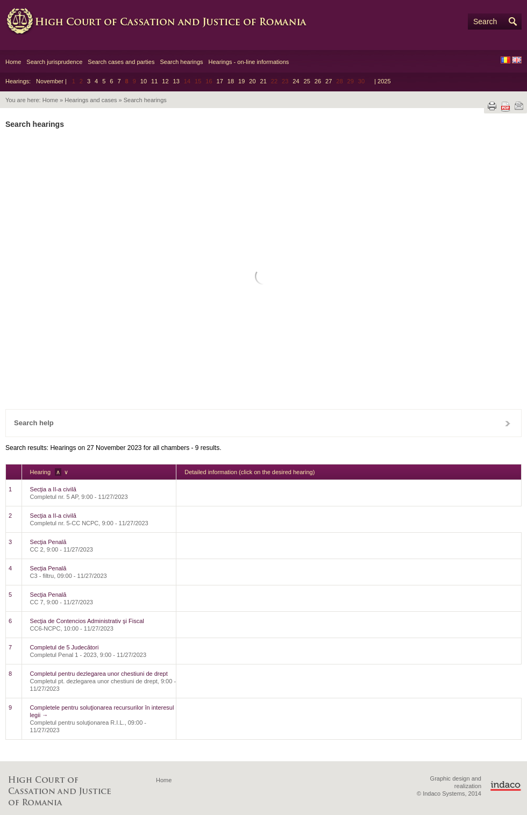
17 (220, 81)
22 (261, 317)
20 (252, 81)
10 (143, 81)
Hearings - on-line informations (249, 62)
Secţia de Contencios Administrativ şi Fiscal (87, 621)
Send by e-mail (519, 106)
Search (485, 21)
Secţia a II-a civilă (53, 489)
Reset (56, 379)
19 (241, 81)
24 (296, 81)
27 (328, 81)
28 (242, 335)
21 (263, 81)
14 (242, 299)
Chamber (260, 170)
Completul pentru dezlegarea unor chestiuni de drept (99, 673)
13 (176, 81)
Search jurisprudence (54, 62)
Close (507, 423)
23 (281, 317)
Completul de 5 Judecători (64, 647)
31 (301, 335)
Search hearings (181, 62)
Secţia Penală (48, 542)
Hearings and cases (91, 100)
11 (154, 81)
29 (261, 335)
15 (261, 299)
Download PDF (505, 107)
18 (230, 81)
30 (281, 335)
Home (13, 62)
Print (492, 106)
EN (517, 59)
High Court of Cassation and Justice (166, 21)
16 (281, 299)
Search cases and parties (121, 62)
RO (505, 59)
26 (318, 81)
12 (165, 81)
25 (307, 81)
